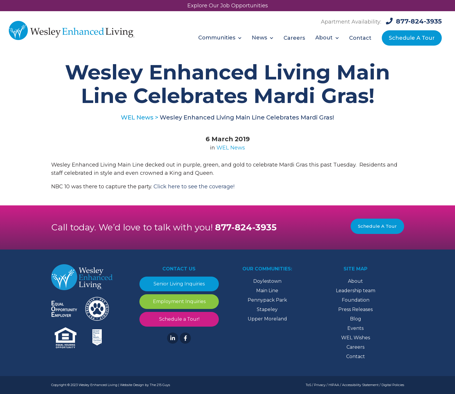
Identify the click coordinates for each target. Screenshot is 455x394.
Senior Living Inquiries (179, 284)
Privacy (320, 385)
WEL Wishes (355, 337)
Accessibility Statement (360, 385)
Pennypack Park (267, 300)
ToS (308, 385)
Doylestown (267, 281)
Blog (355, 319)
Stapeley (267, 309)
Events (355, 328)
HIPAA (334, 385)
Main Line (267, 290)
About (355, 281)
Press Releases (355, 309)
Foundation (355, 300)
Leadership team (355, 290)
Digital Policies (392, 385)
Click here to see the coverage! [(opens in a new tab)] (194, 186)
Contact (355, 356)
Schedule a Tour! (179, 319)
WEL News (230, 147)
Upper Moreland (267, 319)
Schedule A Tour (377, 226)
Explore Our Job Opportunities (227, 5)
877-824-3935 (246, 227)
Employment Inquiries (179, 301)
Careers (355, 347)
